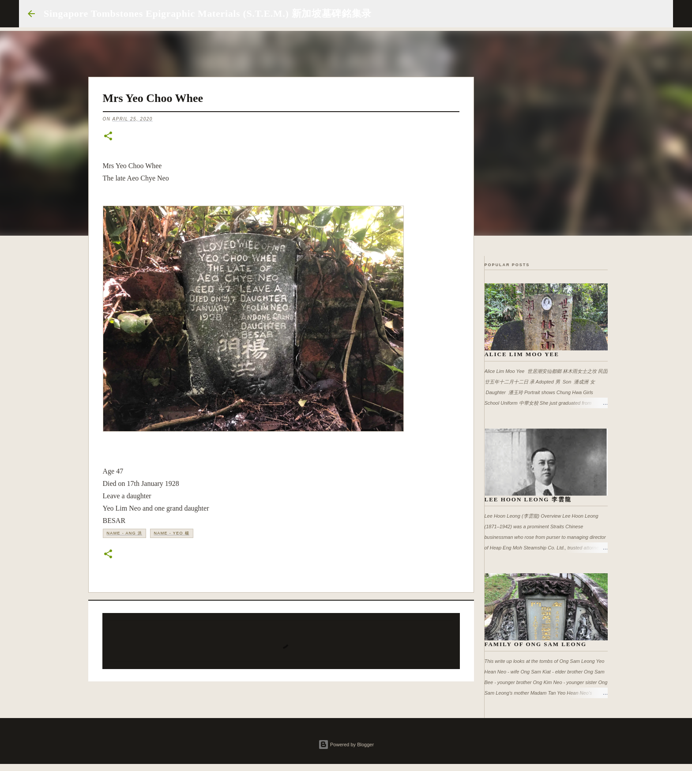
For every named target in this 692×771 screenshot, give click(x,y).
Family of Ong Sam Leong (536, 644)
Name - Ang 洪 (125, 533)
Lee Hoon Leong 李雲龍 (528, 499)
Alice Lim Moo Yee (522, 354)
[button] (108, 137)
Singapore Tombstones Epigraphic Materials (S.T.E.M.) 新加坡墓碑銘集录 (208, 13)
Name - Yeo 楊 (172, 533)
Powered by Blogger (346, 744)
